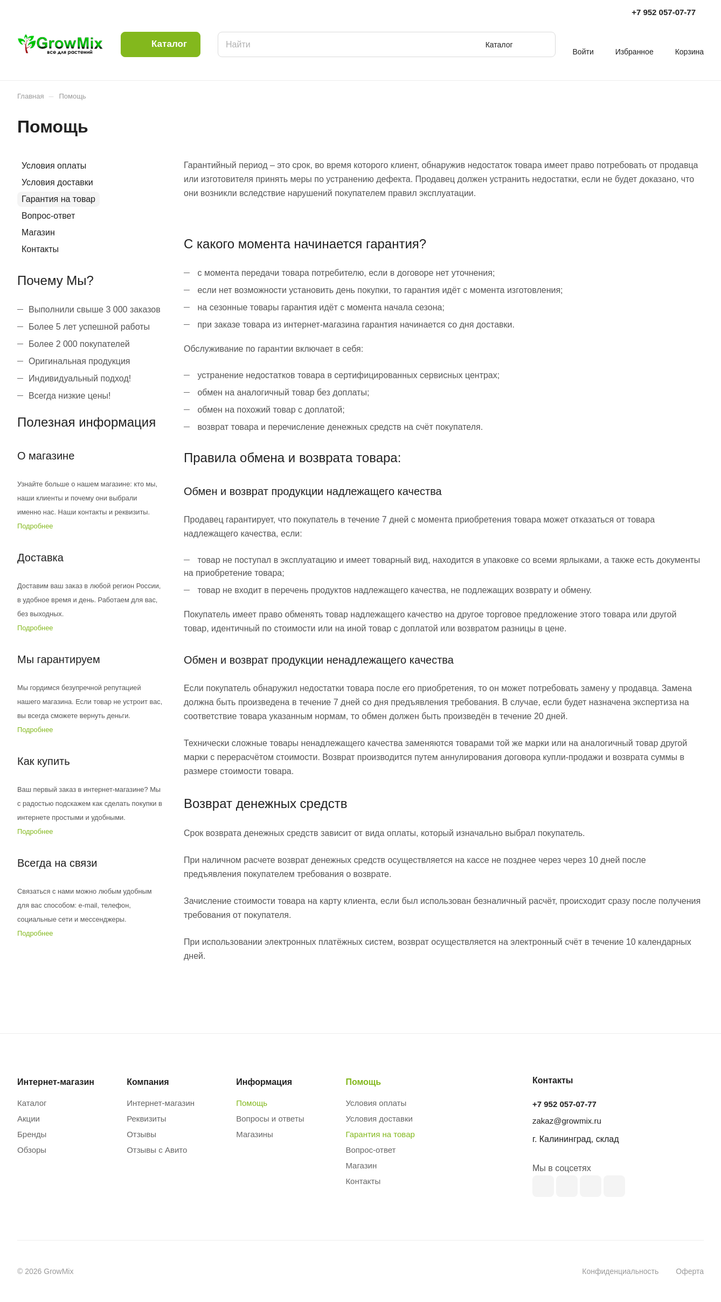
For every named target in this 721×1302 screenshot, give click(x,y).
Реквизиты (147, 1118)
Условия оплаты (54, 165)
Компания (148, 1082)
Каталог (32, 1103)
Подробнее (35, 526)
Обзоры (31, 1149)
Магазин (38, 232)
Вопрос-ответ (48, 215)
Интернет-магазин (161, 1103)
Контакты (40, 249)
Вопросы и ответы (270, 1118)
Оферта (690, 1271)
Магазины (254, 1134)
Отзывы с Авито (157, 1149)
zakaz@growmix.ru (566, 1120)
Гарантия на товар (58, 199)
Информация (264, 1082)
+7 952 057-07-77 (664, 12)
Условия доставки (57, 182)
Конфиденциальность (620, 1271)
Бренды (31, 1134)
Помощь (251, 1103)
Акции (28, 1118)
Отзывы (141, 1134)
